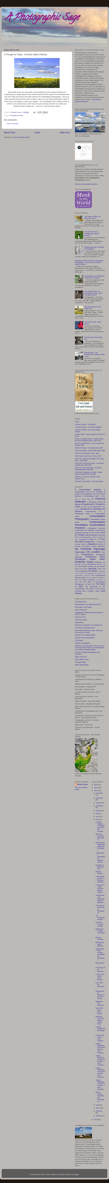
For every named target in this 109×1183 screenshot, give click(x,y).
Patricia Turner (82, 784)
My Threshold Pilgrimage (90, 549)
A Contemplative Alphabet (88, 490)
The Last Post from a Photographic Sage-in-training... (91, 233)
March (98, 1108)
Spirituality (92, 569)
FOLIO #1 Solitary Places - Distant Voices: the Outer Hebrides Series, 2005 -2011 (89, 439)
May (97, 819)
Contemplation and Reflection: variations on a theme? (94, 277)
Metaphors (92, 544)
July (97, 813)
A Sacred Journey (81, 620)
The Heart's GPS (89, 584)
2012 (96, 1119)
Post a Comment (12, 123)
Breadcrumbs (86, 509)
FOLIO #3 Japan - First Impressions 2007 (89, 448)
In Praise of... (92, 539)
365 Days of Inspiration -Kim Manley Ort (88, 625)
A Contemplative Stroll (90, 496)
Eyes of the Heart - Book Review (99, 1010)
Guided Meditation (91, 535)
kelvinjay (61, 1174)
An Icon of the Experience (91, 507)
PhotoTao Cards (84, 562)
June (98, 816)
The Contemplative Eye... (100, 917)
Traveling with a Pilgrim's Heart (87, 591)
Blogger (76, 1174)
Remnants (84, 564)
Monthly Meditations (98, 546)
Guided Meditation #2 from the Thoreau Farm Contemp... (100, 1072)
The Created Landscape (86, 580)
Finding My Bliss (80, 662)
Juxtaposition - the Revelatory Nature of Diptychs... (100, 898)
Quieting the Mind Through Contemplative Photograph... (100, 954)
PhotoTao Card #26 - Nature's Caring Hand (99, 1020)
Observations (80, 552)
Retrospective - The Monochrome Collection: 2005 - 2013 (94, 354)
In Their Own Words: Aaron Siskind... (99, 977)
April (97, 1105)
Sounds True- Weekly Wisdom (85, 635)
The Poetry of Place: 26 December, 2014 (92, 217)
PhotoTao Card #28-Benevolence (99, 837)
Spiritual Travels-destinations (85, 638)
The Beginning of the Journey (93, 573)
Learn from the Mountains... (100, 985)
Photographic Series (95, 557)
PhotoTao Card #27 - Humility (99, 924)
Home (37, 132)
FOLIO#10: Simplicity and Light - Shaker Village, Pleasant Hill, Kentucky (88, 473)
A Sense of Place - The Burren (85, 424)
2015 (96, 785)
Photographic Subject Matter (90, 559)
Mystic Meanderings (82, 665)
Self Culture (83, 566)
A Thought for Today (16, 115)
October (99, 803)
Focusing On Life (81, 602)
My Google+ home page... (84, 607)
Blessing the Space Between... (99, 944)
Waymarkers (79, 622)
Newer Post (9, 132)
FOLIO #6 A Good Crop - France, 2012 (88, 456)
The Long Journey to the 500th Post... (92, 307)
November (99, 798)
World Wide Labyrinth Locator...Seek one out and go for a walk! (89, 631)
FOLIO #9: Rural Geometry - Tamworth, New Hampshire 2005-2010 (88, 468)
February (99, 1111)
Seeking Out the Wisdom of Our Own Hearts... (99, 994)
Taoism (99, 569)
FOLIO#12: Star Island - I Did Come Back (89, 481)
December (99, 793)
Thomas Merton (100, 589)
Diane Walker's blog (81, 659)
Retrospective (91, 564)
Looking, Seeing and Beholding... (100, 1029)
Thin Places (90, 589)
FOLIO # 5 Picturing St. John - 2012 (87, 453)
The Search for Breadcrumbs (85, 628)
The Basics (92, 571)
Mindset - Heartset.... (100, 938)
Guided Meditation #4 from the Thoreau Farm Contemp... (100, 1048)
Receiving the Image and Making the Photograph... (100, 846)
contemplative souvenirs (96, 528)
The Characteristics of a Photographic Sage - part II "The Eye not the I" (93, 293)
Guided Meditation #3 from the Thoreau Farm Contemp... (100, 1060)
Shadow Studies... (99, 872)
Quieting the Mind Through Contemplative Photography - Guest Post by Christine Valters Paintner (89, 262)
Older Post (65, 132)
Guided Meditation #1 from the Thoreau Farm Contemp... (100, 1084)
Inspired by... (90, 542)
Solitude (102, 566)
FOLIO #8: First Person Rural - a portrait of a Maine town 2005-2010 (89, 464)
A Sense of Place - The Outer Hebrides (88, 427)
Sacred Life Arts (80, 617)
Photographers (87, 554)
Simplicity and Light (93, 566)
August (98, 810)
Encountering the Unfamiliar (85, 530)
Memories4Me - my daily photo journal (88, 604)
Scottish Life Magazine (82, 643)
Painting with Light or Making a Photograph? (94, 248)
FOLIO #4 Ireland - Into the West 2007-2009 (90, 450)
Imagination (82, 539)
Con (92, 513)
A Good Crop (84, 499)
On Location (93, 551)
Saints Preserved (81, 610)
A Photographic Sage (42, 18)
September (99, 806)
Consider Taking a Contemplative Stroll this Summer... (100, 826)
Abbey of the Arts (81, 657)
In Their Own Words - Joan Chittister (99, 1038)
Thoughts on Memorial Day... (99, 867)
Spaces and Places (81, 569)
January (99, 1116)
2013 (96, 790)
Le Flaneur (99, 542)
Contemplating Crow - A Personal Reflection (100, 879)
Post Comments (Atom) (21, 137)
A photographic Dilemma (95, 502)
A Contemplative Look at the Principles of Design (90, 492)
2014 (96, 787)
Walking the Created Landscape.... (100, 931)
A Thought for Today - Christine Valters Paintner (100, 888)
